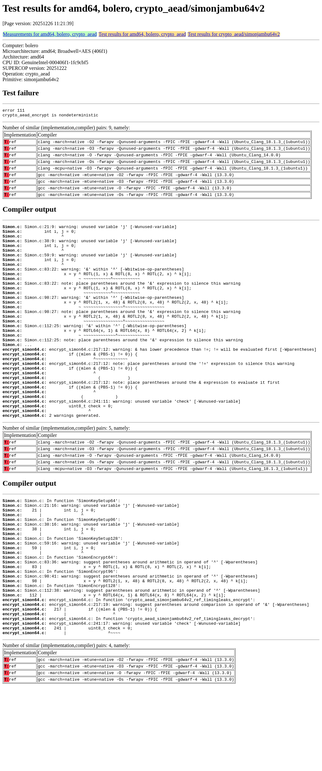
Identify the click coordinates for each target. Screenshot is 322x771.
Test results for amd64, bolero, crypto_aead (142, 34)
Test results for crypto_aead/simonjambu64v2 (234, 34)
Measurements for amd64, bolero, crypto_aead (50, 34)
